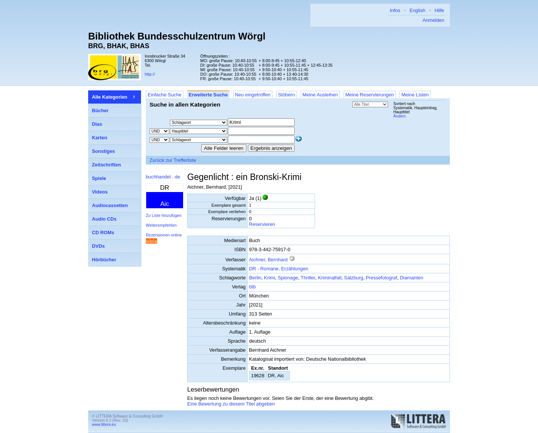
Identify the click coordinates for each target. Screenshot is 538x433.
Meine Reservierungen (369, 95)
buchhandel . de (163, 177)
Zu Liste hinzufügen (164, 215)
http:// (150, 74)
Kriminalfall (330, 278)
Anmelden (433, 20)
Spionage (288, 278)
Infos (395, 10)
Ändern (399, 116)
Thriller (308, 278)
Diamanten (411, 278)
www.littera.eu (104, 424)
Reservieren (262, 224)
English (417, 10)
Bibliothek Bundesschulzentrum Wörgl (177, 36)
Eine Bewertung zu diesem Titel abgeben (231, 404)
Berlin (255, 278)
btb (252, 287)
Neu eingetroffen (253, 95)
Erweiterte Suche (208, 95)
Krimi (269, 278)
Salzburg (353, 278)
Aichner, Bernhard (268, 259)
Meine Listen (415, 95)
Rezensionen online (164, 235)
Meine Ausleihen (320, 95)
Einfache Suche (165, 95)
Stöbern (286, 95)
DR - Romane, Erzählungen (278, 268)
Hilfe (439, 10)
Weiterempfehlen (161, 225)
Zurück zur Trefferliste (173, 160)
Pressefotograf (381, 278)
